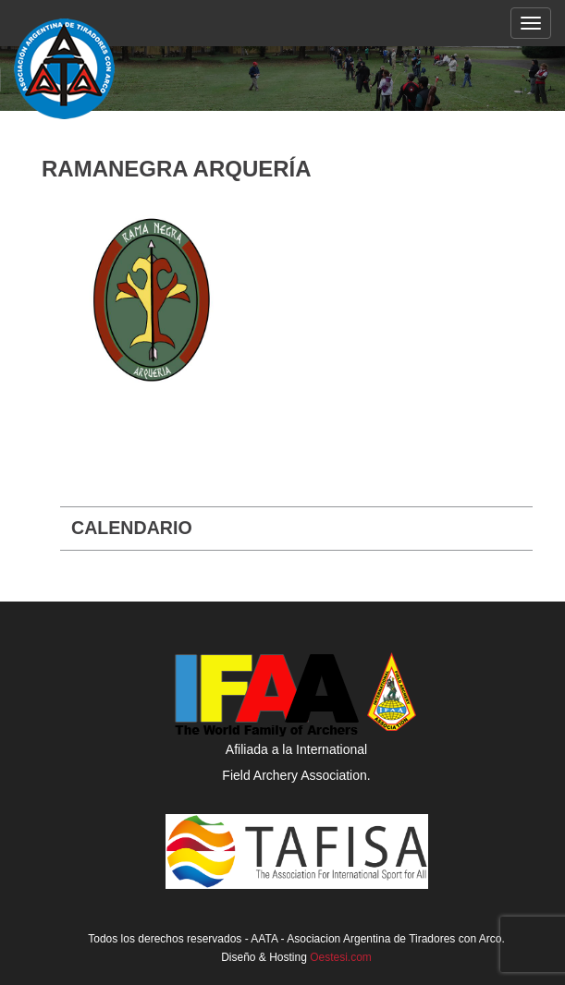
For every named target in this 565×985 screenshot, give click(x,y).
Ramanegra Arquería (177, 168)
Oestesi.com (341, 957)
